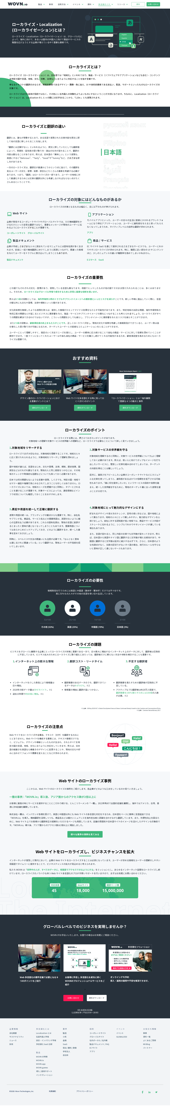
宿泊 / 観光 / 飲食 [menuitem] (70, 1068)
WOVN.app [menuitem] (40, 1084)
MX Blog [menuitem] (146, 1065)
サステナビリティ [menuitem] (16, 1057)
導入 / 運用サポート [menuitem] (44, 1092)
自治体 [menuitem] (65, 1075)
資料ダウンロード (40, 428)
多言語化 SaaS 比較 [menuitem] (44, 1065)
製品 (40, 4)
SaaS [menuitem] (65, 1065)
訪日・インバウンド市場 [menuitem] (46, 1061)
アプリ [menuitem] (92, 1072)
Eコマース (93, 280)
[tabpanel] (39, 986)
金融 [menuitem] (64, 1061)
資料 (89, 4)
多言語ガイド (104, 4)
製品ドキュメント (15, 280)
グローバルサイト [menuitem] (97, 1057)
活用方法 (62, 4)
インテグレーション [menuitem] (44, 1095)
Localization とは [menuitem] (43, 1053)
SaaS (101, 280)
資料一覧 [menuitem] (146, 1057)
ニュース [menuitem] (13, 1061)
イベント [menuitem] (120, 1053)
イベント (77, 4)
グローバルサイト (36, 253)
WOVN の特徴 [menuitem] (41, 1077)
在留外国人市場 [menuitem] (42, 1057)
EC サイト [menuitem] (94, 1068)
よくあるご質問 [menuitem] (149, 1061)
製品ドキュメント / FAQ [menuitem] (99, 1065)
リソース (121, 4)
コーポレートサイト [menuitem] (98, 1053)
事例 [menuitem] (145, 1053)
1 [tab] (85, 1012)
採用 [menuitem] (11, 1065)
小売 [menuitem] (64, 1057)
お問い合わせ (153, 4)
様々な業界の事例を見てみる (85, 855)
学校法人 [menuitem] (66, 1072)
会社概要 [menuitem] (13, 1053)
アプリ (90, 253)
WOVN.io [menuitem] (40, 1081)
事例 (51, 4)
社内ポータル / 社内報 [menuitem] (98, 1061)
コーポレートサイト (16, 253)
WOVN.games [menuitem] (42, 1088)
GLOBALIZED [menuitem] (121, 1057)
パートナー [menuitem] (147, 1068)
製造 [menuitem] (64, 1053)
